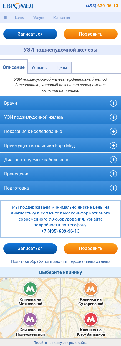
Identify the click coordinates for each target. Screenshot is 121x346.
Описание (14, 67)
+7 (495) (61, 231)
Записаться (30, 34)
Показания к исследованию (33, 131)
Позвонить (90, 34)
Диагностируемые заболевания (37, 159)
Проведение (16, 173)
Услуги (38, 17)
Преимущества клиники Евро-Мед (39, 145)
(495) (102, 5)
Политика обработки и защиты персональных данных (60, 261)
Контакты (61, 17)
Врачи (10, 103)
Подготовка (16, 188)
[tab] (5, 17)
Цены (20, 17)
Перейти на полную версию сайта (60, 342)
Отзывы (40, 67)
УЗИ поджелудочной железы (34, 117)
